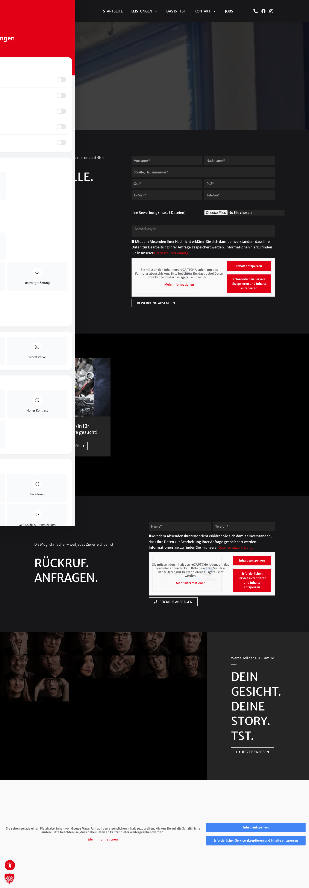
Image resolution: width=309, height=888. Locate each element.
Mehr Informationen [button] (179, 284)
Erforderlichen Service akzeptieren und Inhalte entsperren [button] (249, 283)
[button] (9, 878)
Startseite (113, 11)
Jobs (229, 11)
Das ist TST (176, 11)
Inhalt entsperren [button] (249, 266)
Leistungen (144, 11)
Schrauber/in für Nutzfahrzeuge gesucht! (71, 429)
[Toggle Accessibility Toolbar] (9, 865)
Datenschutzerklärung (172, 253)
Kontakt (205, 11)
